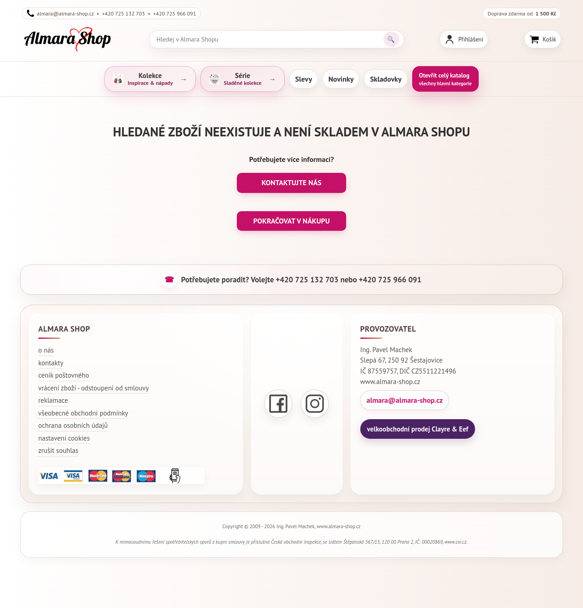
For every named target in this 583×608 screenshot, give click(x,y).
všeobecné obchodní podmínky (83, 413)
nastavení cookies (64, 438)
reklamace (53, 400)
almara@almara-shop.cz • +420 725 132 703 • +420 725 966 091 (111, 13)
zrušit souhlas (58, 450)
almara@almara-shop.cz (405, 400)
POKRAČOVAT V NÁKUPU (291, 220)
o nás (46, 350)
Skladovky (385, 78)
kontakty (50, 363)
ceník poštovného (63, 375)
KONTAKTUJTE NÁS (291, 182)
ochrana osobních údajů (73, 425)
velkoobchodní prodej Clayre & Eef (417, 429)
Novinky (340, 78)
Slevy (303, 78)
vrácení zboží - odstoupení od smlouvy (93, 388)
